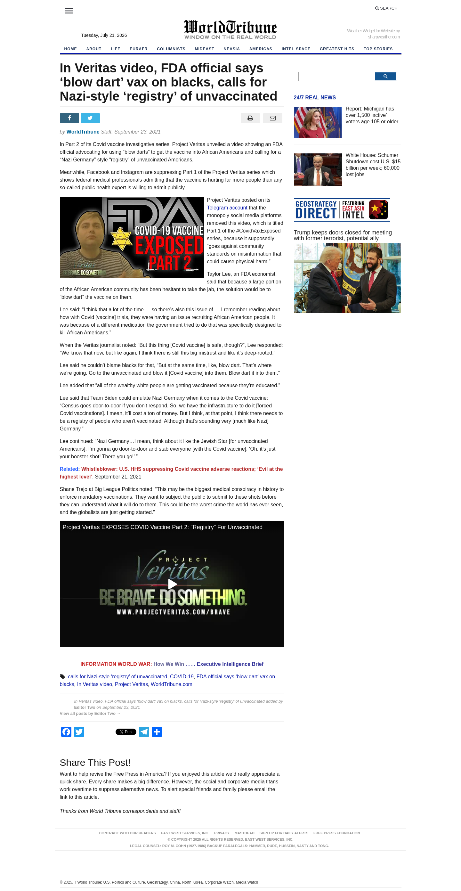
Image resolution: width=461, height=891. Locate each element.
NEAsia (232, 49)
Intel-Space (296, 49)
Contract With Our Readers (127, 833)
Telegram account (227, 207)
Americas (260, 49)
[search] (334, 76)
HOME (70, 49)
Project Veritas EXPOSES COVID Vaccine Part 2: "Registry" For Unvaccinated (163, 527)
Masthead (245, 833)
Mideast (204, 49)
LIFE (115, 49)
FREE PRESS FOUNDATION (336, 833)
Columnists (171, 49)
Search (386, 8)
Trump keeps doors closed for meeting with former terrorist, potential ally (343, 235)
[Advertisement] (347, 378)
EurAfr (139, 49)
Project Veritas (131, 684)
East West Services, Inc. (185, 833)
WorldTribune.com (171, 684)
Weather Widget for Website (371, 30)
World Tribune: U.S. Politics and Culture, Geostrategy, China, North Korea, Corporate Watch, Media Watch (166, 882)
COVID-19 (182, 676)
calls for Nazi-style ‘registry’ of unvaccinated (117, 676)
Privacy (222, 833)
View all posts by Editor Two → (90, 713)
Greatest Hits (337, 49)
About (94, 49)
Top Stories (378, 49)
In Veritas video (94, 684)
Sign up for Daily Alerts (284, 833)
